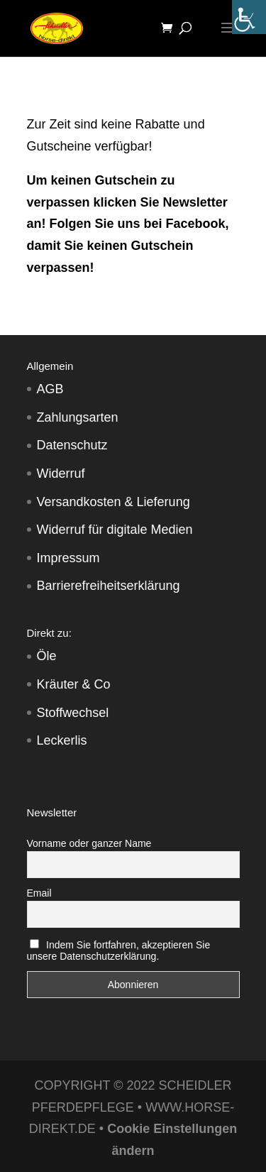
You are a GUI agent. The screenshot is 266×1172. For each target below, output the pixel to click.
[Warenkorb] (170, 29)
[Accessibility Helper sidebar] (249, 17)
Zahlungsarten (77, 417)
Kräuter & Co (74, 684)
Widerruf (61, 473)
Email (39, 893)
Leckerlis (62, 740)
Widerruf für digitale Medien (115, 529)
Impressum (68, 558)
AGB (50, 389)
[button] (25, 1146)
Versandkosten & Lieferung (113, 502)
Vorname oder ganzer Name (89, 843)
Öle (47, 656)
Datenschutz (72, 445)
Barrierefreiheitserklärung (108, 586)
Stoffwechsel (73, 713)
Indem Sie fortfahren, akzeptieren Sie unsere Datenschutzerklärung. (119, 950)
